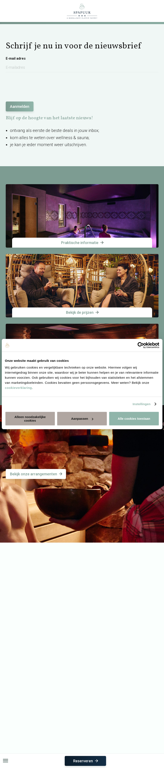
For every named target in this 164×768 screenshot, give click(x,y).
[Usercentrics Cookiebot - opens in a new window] (140, 345)
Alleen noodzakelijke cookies (30, 418)
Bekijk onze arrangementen (36, 474)
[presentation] (38, 85)
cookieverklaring (18, 387)
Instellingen (142, 404)
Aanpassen (82, 418)
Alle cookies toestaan (134, 418)
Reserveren (86, 761)
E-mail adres (16, 58)
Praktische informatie (82, 242)
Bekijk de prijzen (83, 312)
